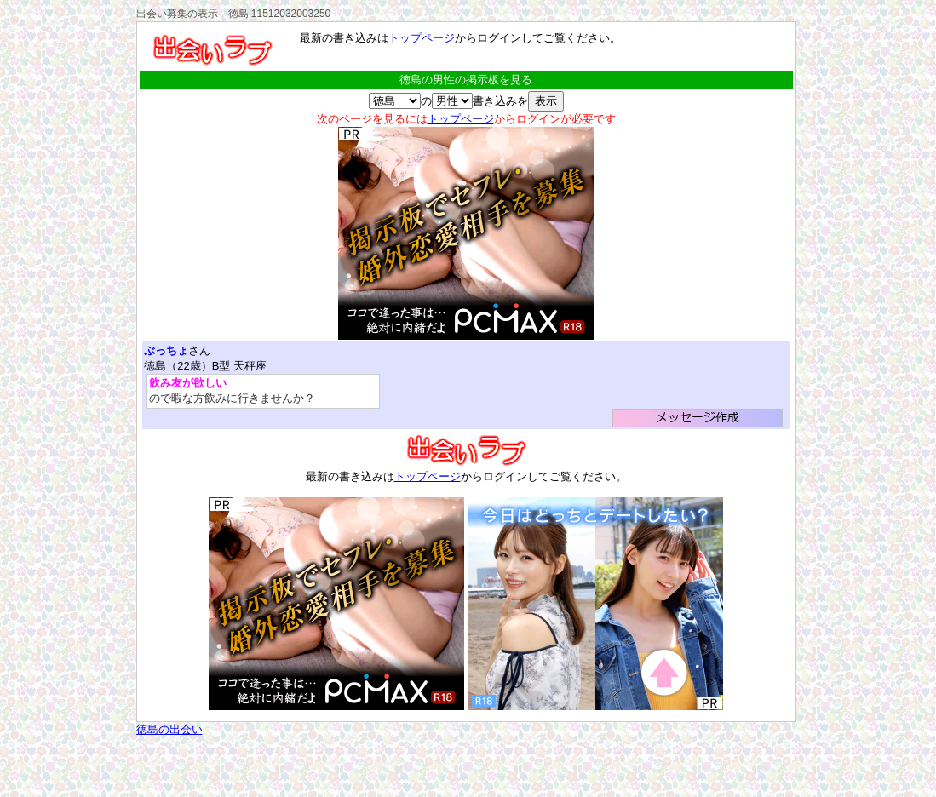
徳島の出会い (169, 729)
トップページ (421, 38)
